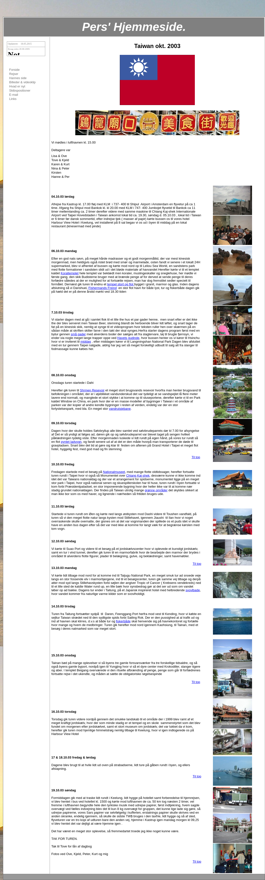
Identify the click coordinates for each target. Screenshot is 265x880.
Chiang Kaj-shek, (138, 475)
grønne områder (156, 490)
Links (13, 99)
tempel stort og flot (120, 284)
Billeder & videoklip (22, 82)
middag (85, 341)
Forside (14, 70)
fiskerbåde (123, 621)
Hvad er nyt (17, 86)
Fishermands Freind (102, 288)
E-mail (13, 94)
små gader (78, 334)
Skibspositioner (20, 90)
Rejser (13, 74)
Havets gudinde (128, 338)
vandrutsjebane (120, 408)
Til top (196, 457)
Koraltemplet (69, 273)
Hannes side (18, 78)
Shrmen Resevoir (92, 390)
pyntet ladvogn (71, 442)
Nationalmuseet (114, 472)
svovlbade (193, 590)
